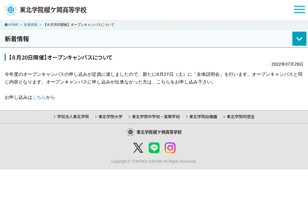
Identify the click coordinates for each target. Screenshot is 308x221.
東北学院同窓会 (241, 116)
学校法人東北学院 (73, 116)
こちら (39, 97)
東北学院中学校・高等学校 (156, 116)
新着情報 (30, 24)
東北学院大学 (110, 116)
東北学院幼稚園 (203, 116)
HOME (13, 24)
